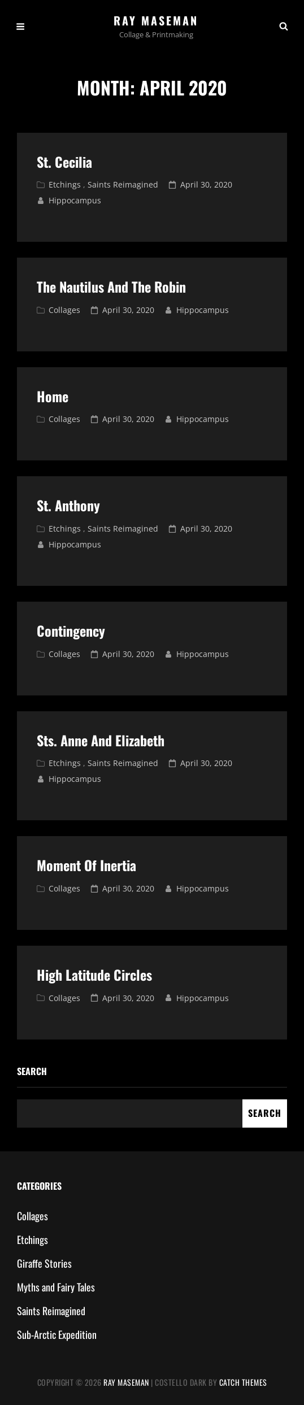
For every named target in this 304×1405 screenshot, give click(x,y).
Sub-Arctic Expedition (57, 1334)
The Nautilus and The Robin (111, 286)
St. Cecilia (64, 161)
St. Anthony (68, 505)
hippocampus (75, 200)
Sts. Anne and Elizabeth (100, 740)
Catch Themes (243, 1382)
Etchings (65, 184)
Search (32, 1071)
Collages (64, 310)
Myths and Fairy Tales (56, 1287)
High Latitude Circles (94, 974)
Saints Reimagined (123, 184)
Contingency (71, 630)
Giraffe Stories (44, 1263)
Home (52, 396)
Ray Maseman (156, 20)
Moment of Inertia (86, 865)
